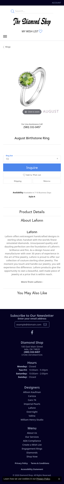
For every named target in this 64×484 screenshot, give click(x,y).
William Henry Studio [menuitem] (32, 419)
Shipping (17, 181)
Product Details (32, 211)
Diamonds (32, 452)
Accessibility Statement (32, 469)
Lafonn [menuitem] (32, 407)
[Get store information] (31, 355)
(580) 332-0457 (32, 127)
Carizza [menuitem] (32, 396)
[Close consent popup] (59, 479)
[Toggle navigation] (5, 37)
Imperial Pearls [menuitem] (32, 403)
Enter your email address (32, 318)
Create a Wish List (32, 444)
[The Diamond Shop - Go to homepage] (32, 21)
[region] (32, 87)
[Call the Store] (32, 351)
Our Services (32, 436)
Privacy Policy (21, 463)
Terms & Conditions (40, 463)
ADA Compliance (32, 440)
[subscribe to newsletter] (45, 324)
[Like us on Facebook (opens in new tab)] (32, 332)
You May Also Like (32, 292)
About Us (32, 432)
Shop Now (32, 456)
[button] (56, 3)
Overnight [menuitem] (32, 411)
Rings (8, 47)
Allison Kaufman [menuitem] (32, 392)
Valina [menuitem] (32, 415)
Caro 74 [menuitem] (32, 399)
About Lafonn (32, 220)
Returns (47, 181)
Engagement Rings (32, 448)
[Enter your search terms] (34, 11)
